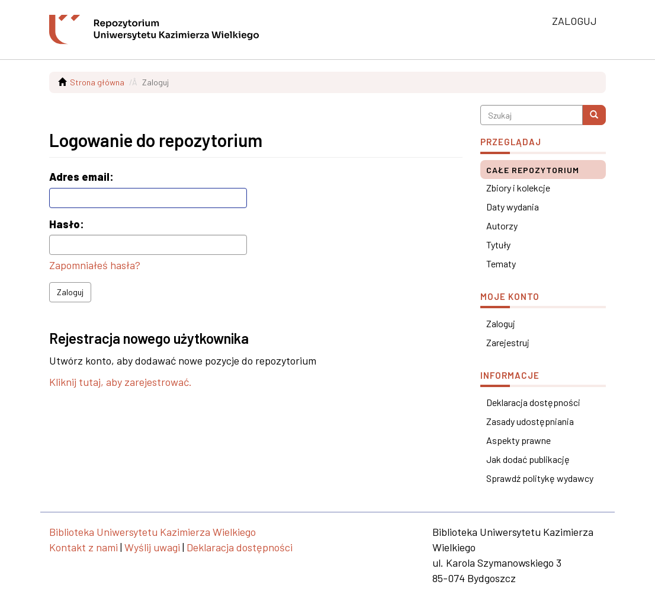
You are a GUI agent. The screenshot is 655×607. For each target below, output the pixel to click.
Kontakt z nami (83, 547)
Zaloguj (70, 292)
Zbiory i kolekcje (518, 187)
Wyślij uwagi (152, 547)
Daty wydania (512, 206)
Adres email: (82, 176)
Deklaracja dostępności (533, 402)
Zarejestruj (507, 342)
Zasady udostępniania (530, 421)
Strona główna (97, 82)
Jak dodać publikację (528, 459)
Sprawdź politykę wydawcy (539, 478)
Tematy (501, 263)
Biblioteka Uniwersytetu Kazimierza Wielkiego (152, 531)
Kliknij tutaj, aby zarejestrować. (120, 381)
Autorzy (502, 225)
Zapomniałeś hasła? (94, 264)
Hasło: (67, 224)
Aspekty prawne (518, 440)
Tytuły (498, 244)
